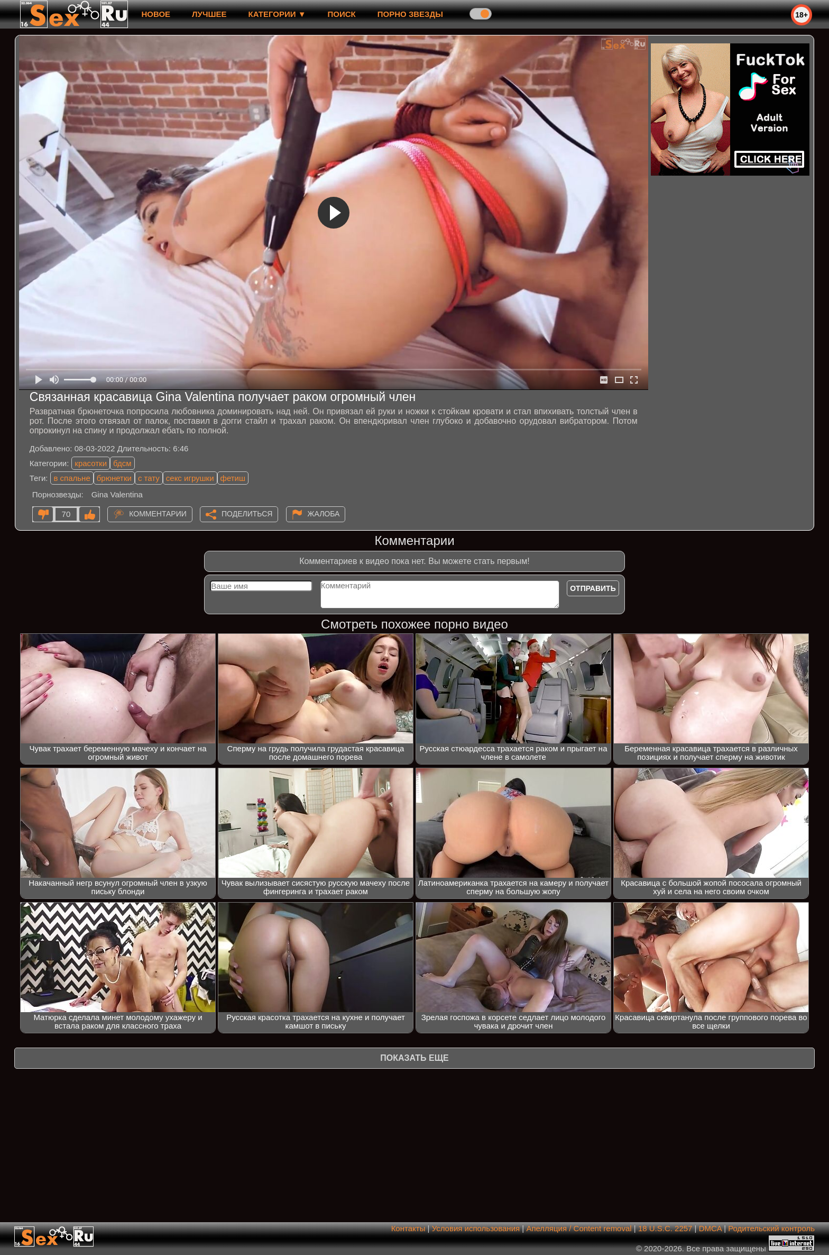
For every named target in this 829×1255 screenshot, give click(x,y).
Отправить (593, 588)
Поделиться (247, 514)
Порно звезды (410, 14)
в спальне (71, 478)
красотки (91, 463)
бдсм (122, 463)
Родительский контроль (771, 1228)
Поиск (342, 14)
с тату (149, 478)
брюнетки (114, 478)
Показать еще (414, 1057)
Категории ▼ (277, 14)
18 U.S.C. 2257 (665, 1228)
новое (155, 14)
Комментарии (158, 514)
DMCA (710, 1228)
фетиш (232, 478)
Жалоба (324, 514)
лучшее (209, 14)
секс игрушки (190, 478)
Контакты (408, 1228)
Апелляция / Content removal (578, 1228)
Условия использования (476, 1228)
